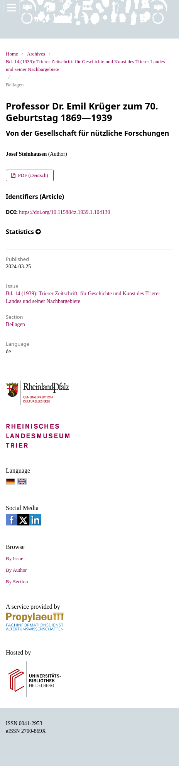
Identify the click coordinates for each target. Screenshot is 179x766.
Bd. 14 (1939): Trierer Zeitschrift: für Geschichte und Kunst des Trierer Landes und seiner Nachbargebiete (85, 65)
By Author (16, 570)
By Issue (14, 558)
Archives (36, 54)
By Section (17, 581)
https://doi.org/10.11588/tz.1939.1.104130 (64, 212)
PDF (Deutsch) (32, 175)
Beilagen (15, 324)
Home (12, 54)
